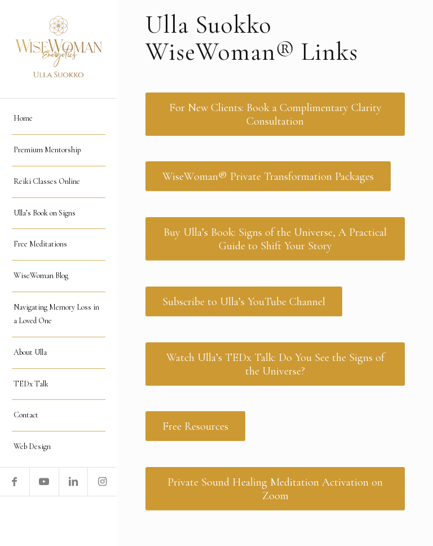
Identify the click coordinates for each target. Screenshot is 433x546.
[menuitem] (58, 119)
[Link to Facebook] (14, 482)
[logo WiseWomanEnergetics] (58, 49)
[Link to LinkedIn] (73, 482)
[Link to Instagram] (102, 482)
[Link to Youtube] (44, 482)
